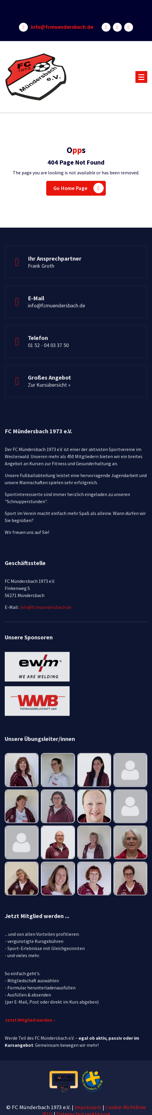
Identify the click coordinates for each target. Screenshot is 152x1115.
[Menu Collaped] (141, 77)
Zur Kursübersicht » (49, 397)
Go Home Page (78, 188)
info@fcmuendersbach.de (62, 27)
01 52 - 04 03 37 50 (48, 357)
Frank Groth (41, 278)
